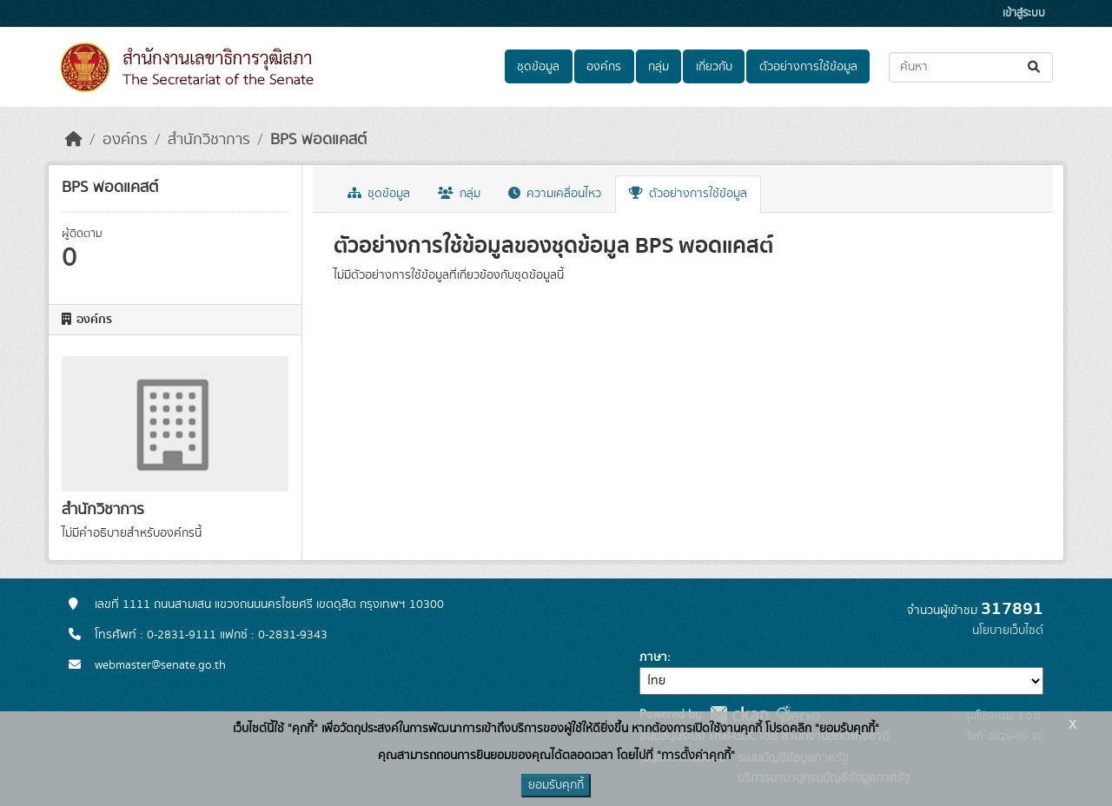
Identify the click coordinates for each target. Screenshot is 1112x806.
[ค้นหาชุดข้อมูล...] (971, 67)
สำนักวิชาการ (209, 140)
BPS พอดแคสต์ (318, 140)
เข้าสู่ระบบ (1024, 13)
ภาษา (653, 657)
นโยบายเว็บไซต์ (1007, 630)
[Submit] (1035, 67)
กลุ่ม (658, 67)
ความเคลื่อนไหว (554, 193)
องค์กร (603, 67)
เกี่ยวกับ (714, 67)
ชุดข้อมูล (538, 67)
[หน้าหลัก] (74, 140)
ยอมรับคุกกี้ (556, 785)
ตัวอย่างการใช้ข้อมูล (808, 67)
